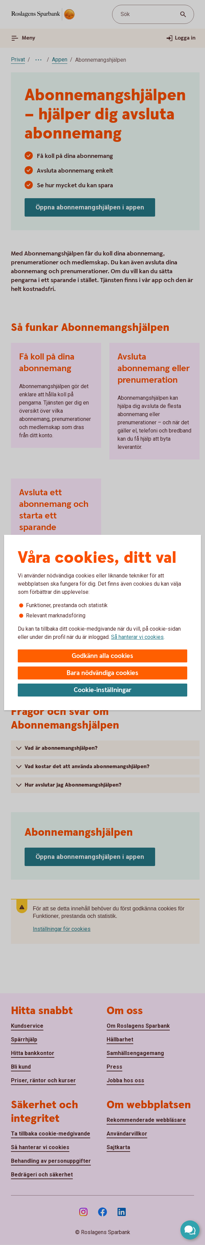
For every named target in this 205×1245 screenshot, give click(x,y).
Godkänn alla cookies (102, 656)
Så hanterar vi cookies (137, 637)
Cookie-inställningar (103, 690)
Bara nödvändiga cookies (102, 673)
